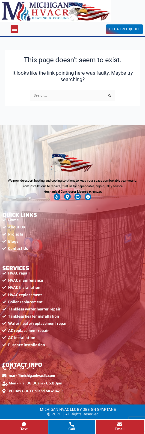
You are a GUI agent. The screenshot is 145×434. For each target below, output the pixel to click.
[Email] (119, 424)
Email (120, 429)
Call (71, 429)
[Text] (24, 424)
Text (24, 429)
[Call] (71, 424)
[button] (14, 29)
